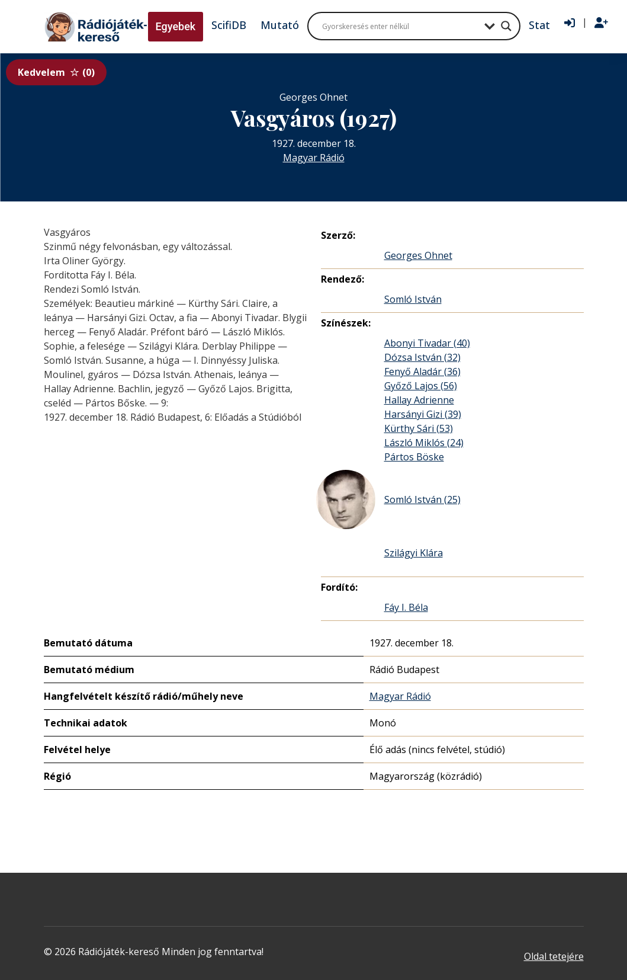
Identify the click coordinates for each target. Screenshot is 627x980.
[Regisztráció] (601, 23)
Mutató (280, 25)
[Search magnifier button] (506, 26)
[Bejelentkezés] (569, 23)
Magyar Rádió (314, 157)
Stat (539, 25)
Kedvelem (56, 72)
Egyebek (176, 26)
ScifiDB (228, 25)
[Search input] (400, 26)
